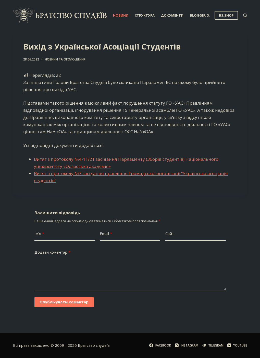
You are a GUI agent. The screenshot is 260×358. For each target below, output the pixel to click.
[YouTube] (237, 345)
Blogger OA (204, 15)
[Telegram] (212, 345)
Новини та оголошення (65, 59)
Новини (120, 15)
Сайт (169, 233)
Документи (172, 15)
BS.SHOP (226, 15)
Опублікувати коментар (64, 301)
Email (106, 233)
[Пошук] (245, 15)
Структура (145, 15)
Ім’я (39, 233)
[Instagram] (186, 345)
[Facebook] (160, 345)
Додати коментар (52, 252)
